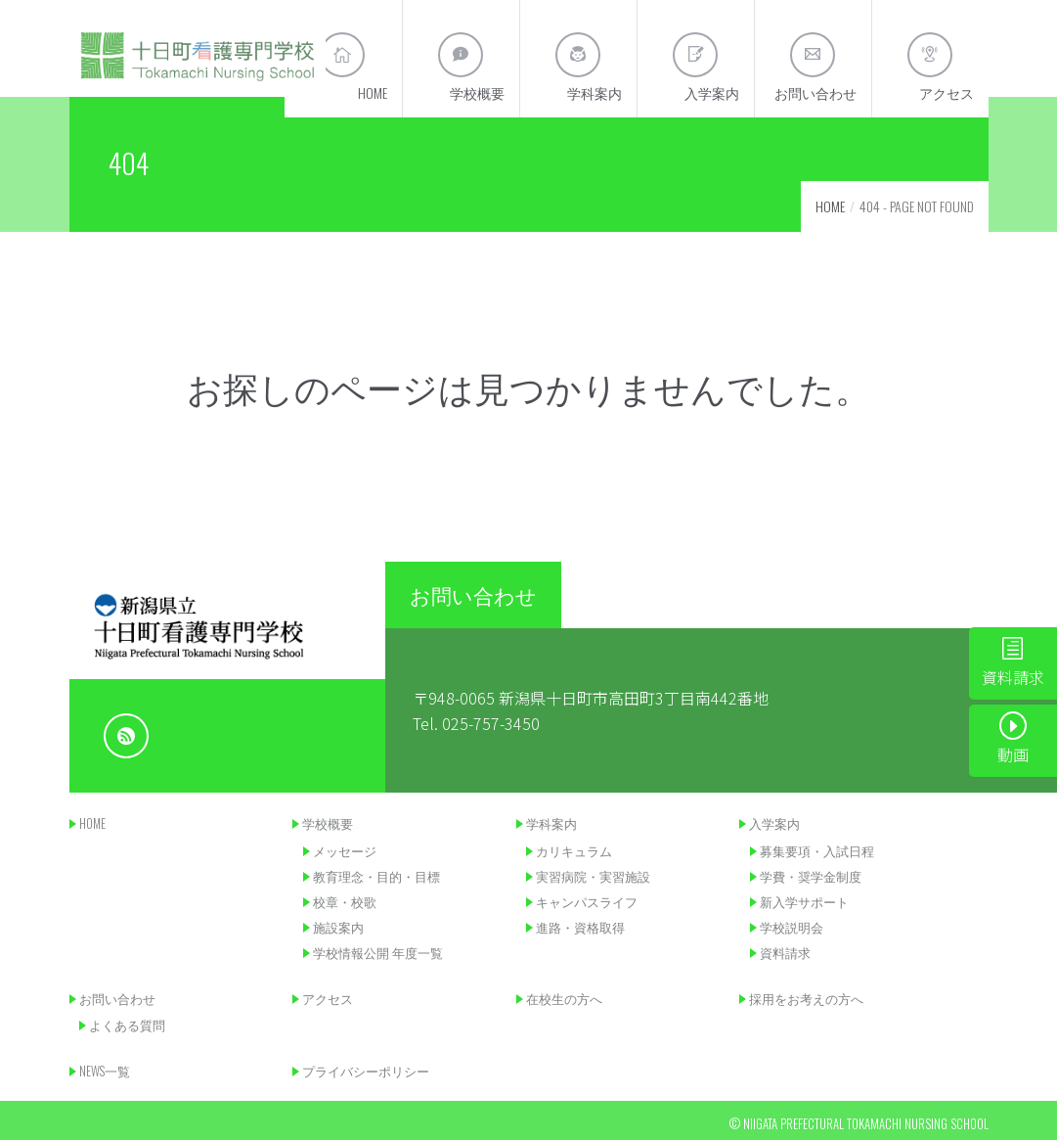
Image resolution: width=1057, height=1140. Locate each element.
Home (830, 206)
